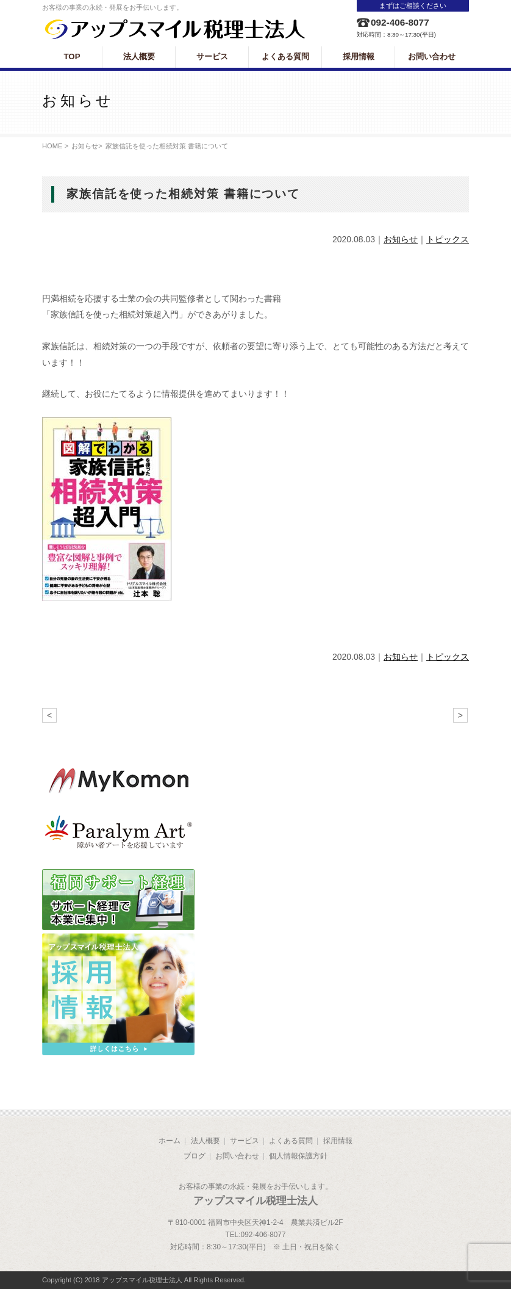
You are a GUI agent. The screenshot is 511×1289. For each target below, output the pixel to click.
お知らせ (84, 146)
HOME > (55, 146)
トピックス (447, 239)
